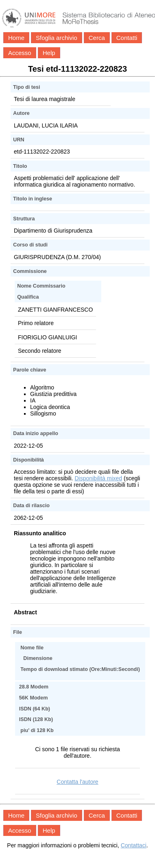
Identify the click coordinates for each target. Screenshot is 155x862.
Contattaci (133, 845)
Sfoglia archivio (56, 37)
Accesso (19, 52)
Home (16, 37)
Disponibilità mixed (98, 478)
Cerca (97, 37)
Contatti (127, 37)
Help (49, 52)
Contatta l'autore (77, 781)
